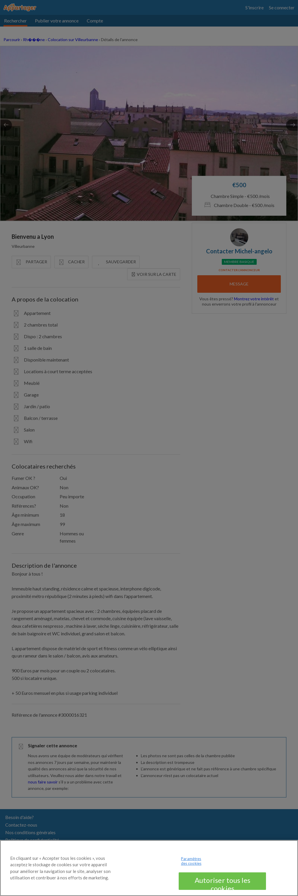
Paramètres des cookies (191, 867)
